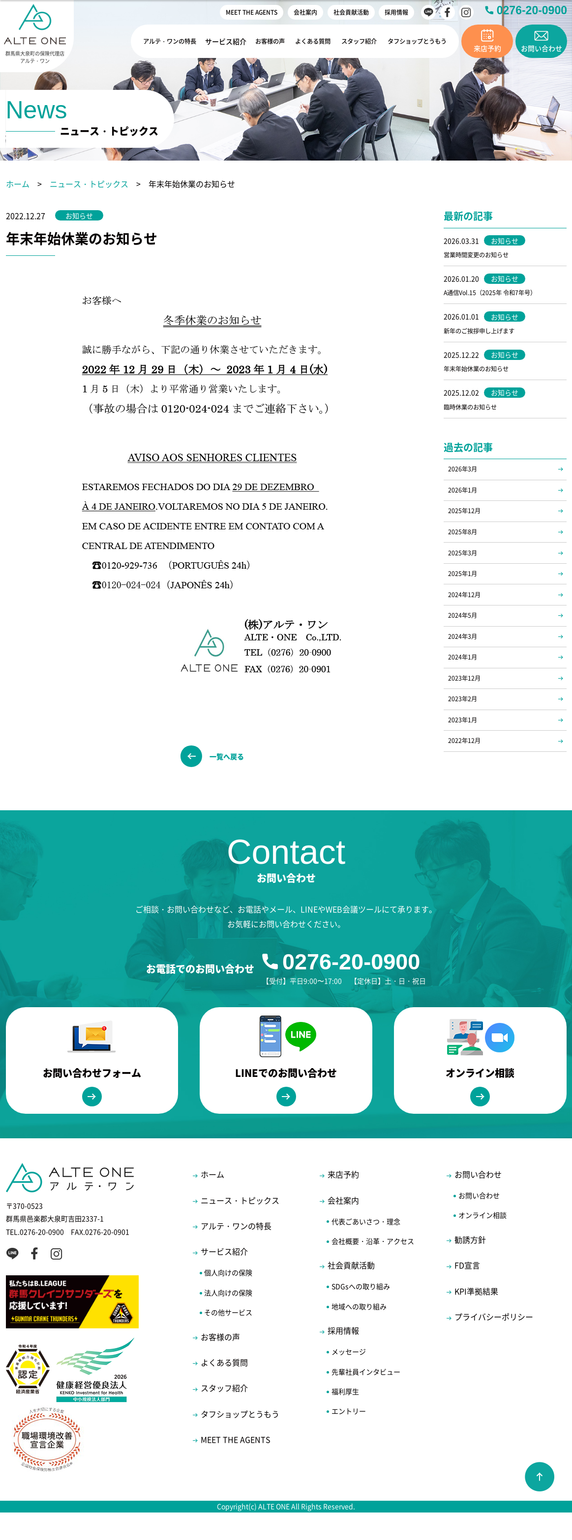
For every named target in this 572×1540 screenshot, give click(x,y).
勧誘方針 (470, 1267)
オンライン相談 (482, 1243)
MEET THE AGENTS (251, 12)
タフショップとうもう (414, 41)
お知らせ (82, 215)
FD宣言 (467, 1293)
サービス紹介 (214, 41)
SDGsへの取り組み (360, 1314)
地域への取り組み (359, 1334)
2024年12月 (467, 621)
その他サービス (228, 1340)
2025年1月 (465, 597)
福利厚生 (345, 1419)
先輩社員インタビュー (365, 1399)
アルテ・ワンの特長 (156, 41)
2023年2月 (465, 739)
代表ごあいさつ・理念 (365, 1249)
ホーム (18, 184)
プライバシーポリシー (493, 1344)
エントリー (348, 1439)
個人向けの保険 (228, 1300)
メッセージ (348, 1379)
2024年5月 (465, 644)
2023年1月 (465, 763)
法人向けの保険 (228, 1320)
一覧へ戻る (231, 760)
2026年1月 (465, 502)
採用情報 (396, 12)
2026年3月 (465, 478)
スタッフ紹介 (352, 41)
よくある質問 (304, 41)
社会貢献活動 (351, 12)
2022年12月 (467, 787)
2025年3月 (465, 573)
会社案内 (305, 12)
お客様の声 (259, 41)
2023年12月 (467, 715)
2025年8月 (465, 549)
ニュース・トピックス (89, 184)
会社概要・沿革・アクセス (372, 1269)
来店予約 (343, 1202)
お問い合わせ (478, 1202)
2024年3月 (465, 668)
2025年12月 (467, 526)
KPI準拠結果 (476, 1319)
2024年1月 (465, 692)
